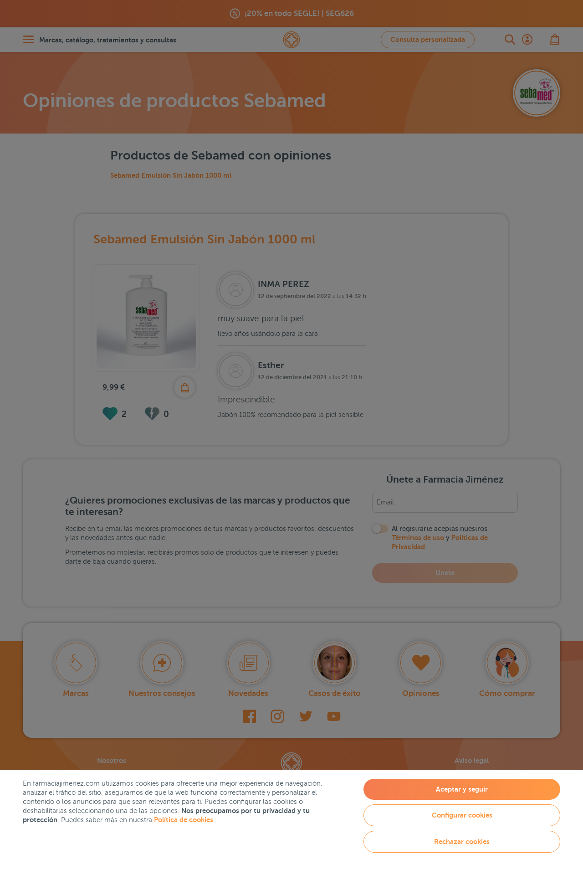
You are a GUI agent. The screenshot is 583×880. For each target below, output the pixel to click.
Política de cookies (183, 819)
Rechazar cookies (462, 841)
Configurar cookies (462, 815)
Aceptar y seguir (462, 789)
